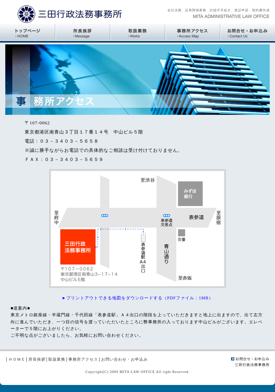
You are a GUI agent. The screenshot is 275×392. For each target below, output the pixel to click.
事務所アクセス (83, 359)
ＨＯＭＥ (16, 359)
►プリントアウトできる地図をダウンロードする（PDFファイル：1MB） (137, 297)
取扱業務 (56, 359)
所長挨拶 (37, 359)
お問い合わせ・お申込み (124, 359)
